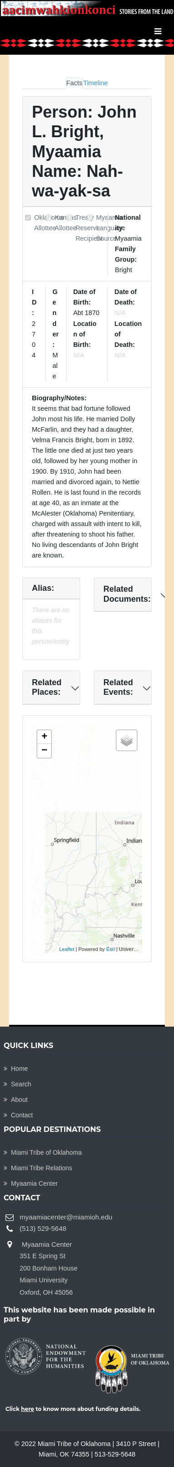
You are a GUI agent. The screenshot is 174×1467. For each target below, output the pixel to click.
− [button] (44, 751)
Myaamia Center (31, 1183)
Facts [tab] (74, 83)
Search (17, 1084)
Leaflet (66, 949)
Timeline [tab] (95, 83)
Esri (110, 949)
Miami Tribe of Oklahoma (43, 1152)
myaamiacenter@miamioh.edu (66, 1217)
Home (16, 1068)
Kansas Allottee (66, 223)
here (27, 1408)
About (16, 1099)
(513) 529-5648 (43, 1228)
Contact (18, 1115)
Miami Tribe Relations (38, 1168)
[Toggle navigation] (158, 31)
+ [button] (44, 737)
